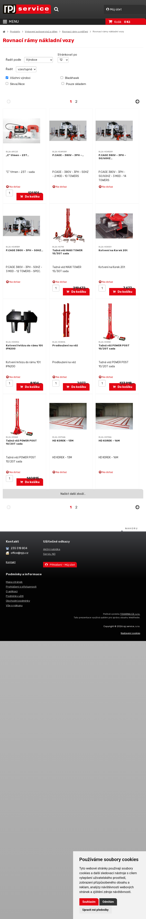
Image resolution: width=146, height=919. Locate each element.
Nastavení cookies (130, 633)
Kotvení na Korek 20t (113, 250)
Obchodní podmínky (18, 600)
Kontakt (10, 562)
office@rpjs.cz (19, 553)
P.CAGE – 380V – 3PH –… (68, 155)
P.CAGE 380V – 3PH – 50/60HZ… (112, 157)
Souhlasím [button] (89, 901)
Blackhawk (70, 78)
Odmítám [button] (108, 901)
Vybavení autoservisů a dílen (41, 31)
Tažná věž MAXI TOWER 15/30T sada (67, 252)
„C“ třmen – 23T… (17, 155)
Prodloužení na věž (65, 345)
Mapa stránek (14, 581)
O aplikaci (12, 591)
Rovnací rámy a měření (75, 31)
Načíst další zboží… (73, 494)
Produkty (15, 31)
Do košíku (30, 196)
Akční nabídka (51, 549)
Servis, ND (49, 553)
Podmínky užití (15, 596)
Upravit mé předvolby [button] (96, 909)
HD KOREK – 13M (62, 440)
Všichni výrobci (18, 78)
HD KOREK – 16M (109, 440)
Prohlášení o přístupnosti (21, 586)
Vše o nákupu (14, 605)
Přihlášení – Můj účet (60, 564)
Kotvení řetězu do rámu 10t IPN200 (24, 347)
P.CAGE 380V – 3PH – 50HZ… (24, 250)
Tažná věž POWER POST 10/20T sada (114, 347)
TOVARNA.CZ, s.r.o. (130, 614)
